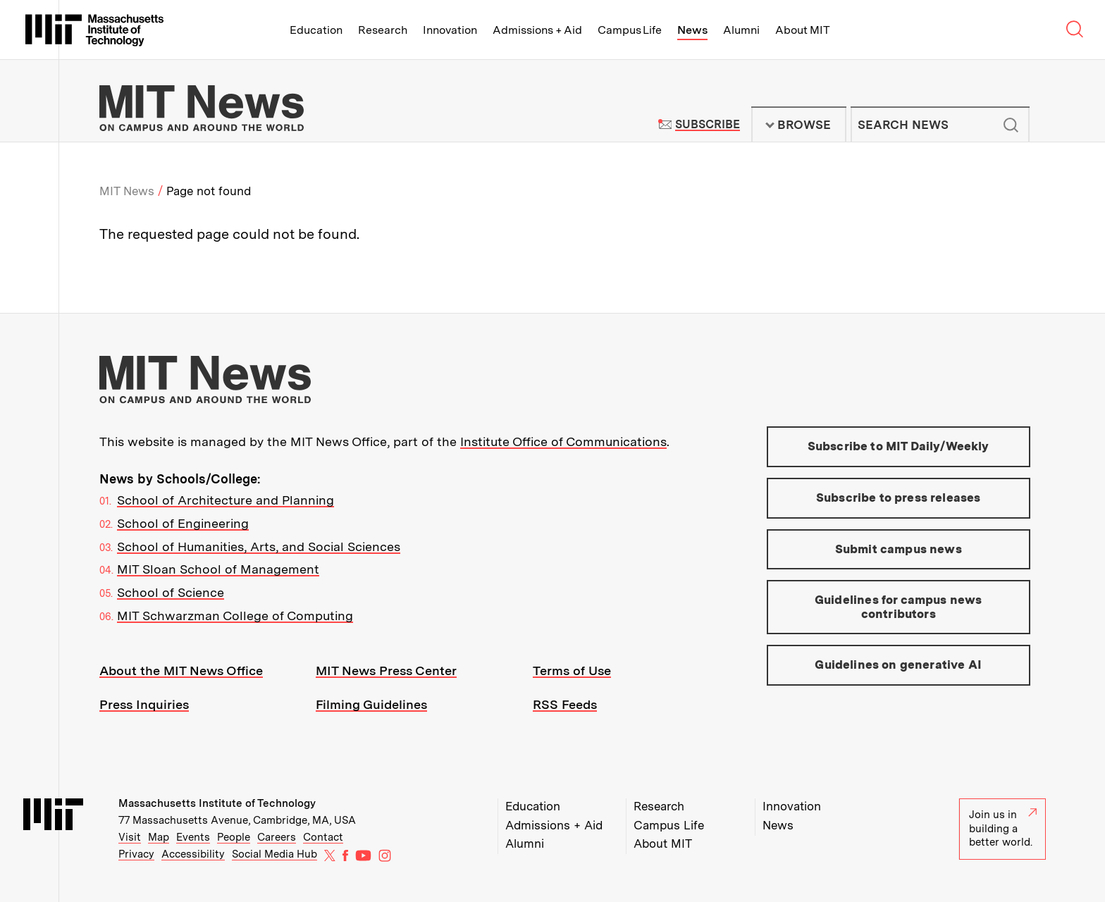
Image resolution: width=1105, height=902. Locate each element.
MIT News (126, 191)
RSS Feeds (565, 704)
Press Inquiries (144, 704)
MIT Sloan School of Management (218, 569)
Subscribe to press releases (898, 497)
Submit (1011, 125)
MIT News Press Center (386, 670)
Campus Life (630, 30)
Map (158, 837)
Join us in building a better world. (1003, 828)
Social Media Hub (274, 854)
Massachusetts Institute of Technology (217, 803)
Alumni (741, 30)
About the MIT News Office (181, 670)
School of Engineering (183, 523)
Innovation (450, 30)
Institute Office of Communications (563, 441)
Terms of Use (572, 670)
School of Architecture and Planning (225, 500)
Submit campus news (898, 549)
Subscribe (707, 124)
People (233, 837)
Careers (276, 837)
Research (382, 30)
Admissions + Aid (537, 30)
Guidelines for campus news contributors (898, 607)
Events (193, 837)
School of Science (170, 592)
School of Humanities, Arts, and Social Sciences (258, 546)
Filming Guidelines (371, 704)
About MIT (802, 30)
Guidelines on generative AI (898, 664)
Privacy (136, 854)
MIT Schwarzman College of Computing (235, 615)
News (692, 30)
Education (316, 30)
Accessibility (193, 854)
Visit (129, 837)
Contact (323, 837)
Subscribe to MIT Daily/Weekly (898, 446)
